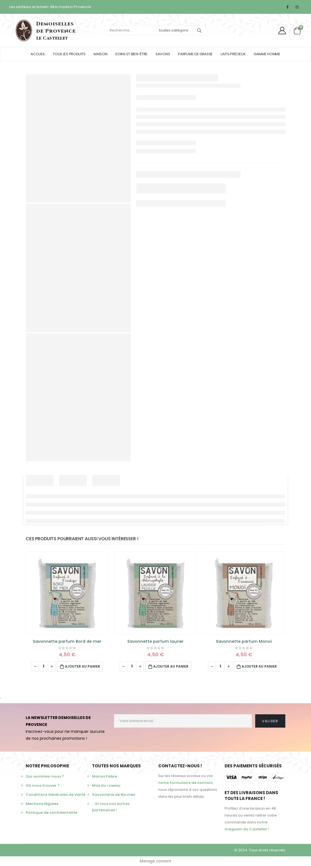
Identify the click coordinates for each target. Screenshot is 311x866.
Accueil (38, 54)
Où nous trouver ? (43, 786)
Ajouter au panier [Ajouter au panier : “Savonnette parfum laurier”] (170, 666)
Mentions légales (42, 805)
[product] (67, 593)
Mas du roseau (106, 786)
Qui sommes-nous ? (45, 776)
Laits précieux (233, 54)
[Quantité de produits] (43, 666)
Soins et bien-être (131, 54)
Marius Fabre (104, 776)
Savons (163, 54)
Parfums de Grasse (195, 54)
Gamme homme (267, 54)
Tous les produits (69, 54)
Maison (100, 54)
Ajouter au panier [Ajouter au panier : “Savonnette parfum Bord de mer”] (82, 666)
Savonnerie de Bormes (113, 796)
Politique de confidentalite (51, 815)
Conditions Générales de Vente (55, 796)
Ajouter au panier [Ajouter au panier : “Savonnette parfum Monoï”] (259, 666)
